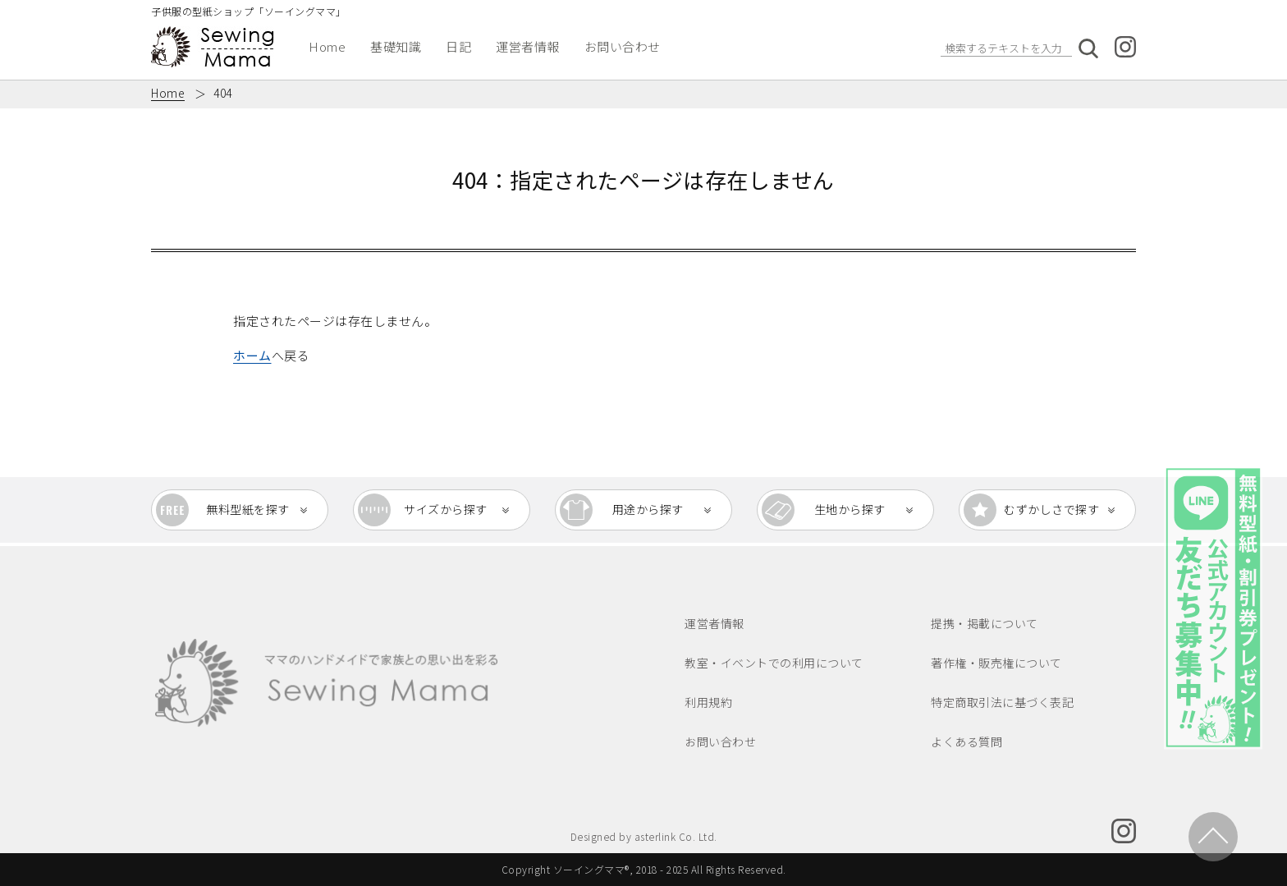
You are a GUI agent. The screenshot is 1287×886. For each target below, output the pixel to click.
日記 (458, 46)
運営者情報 (528, 46)
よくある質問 (966, 741)
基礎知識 (395, 46)
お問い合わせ (622, 46)
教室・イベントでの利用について (774, 662)
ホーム (252, 355)
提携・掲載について (984, 623)
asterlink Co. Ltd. (675, 836)
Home (327, 46)
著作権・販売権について (996, 662)
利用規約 (708, 702)
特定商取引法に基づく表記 (1002, 702)
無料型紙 (248, 510)
